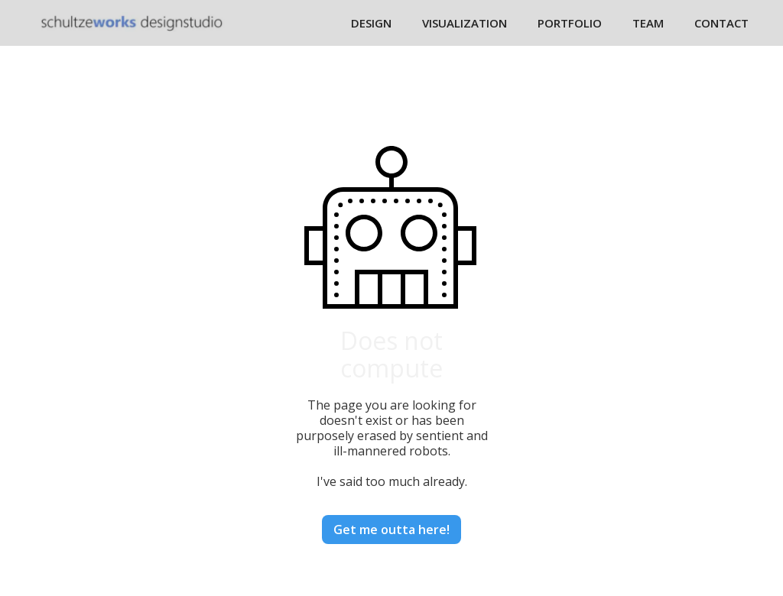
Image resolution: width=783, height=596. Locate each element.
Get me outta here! (391, 529)
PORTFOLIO (570, 23)
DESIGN (371, 23)
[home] (132, 22)
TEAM (648, 23)
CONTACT (721, 23)
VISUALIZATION (464, 23)
